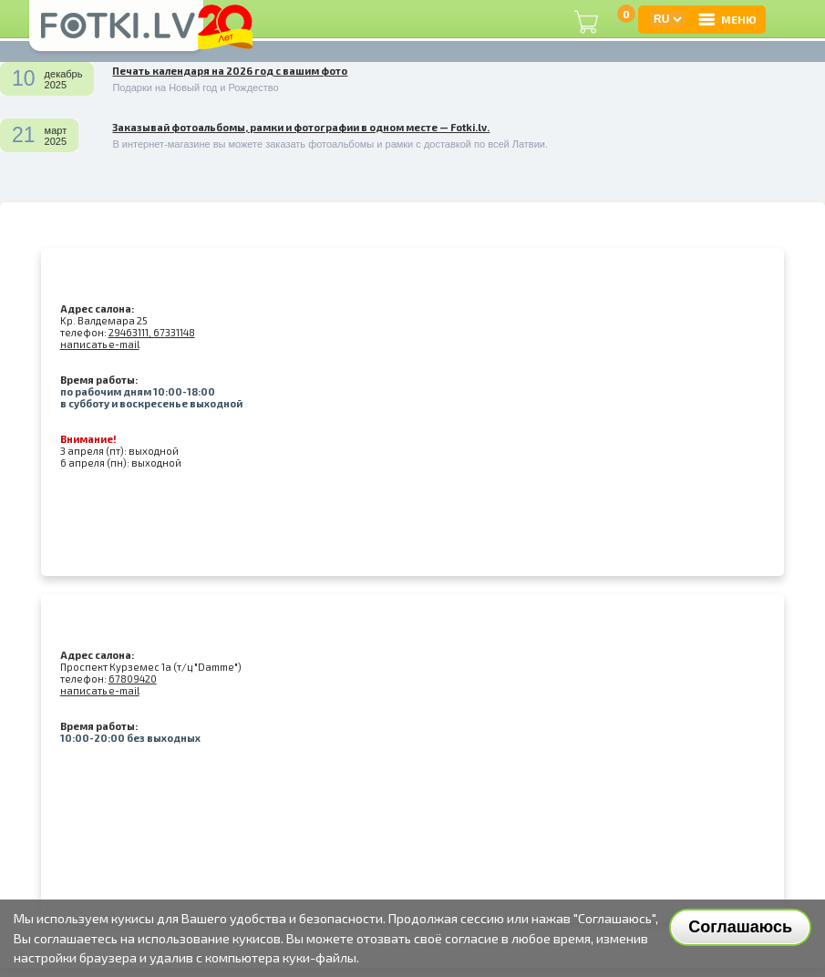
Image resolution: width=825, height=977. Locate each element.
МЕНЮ (726, 19)
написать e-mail (99, 344)
